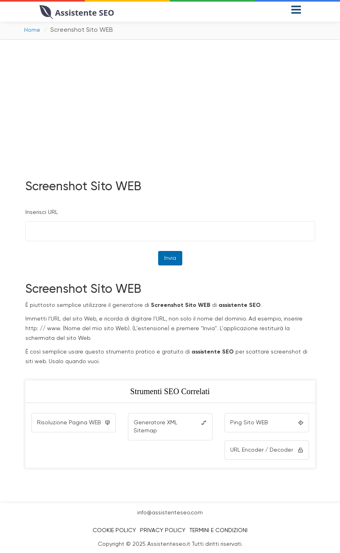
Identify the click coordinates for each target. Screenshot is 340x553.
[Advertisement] (170, 108)
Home (32, 30)
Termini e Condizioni (218, 530)
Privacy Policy (162, 530)
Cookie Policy (114, 530)
